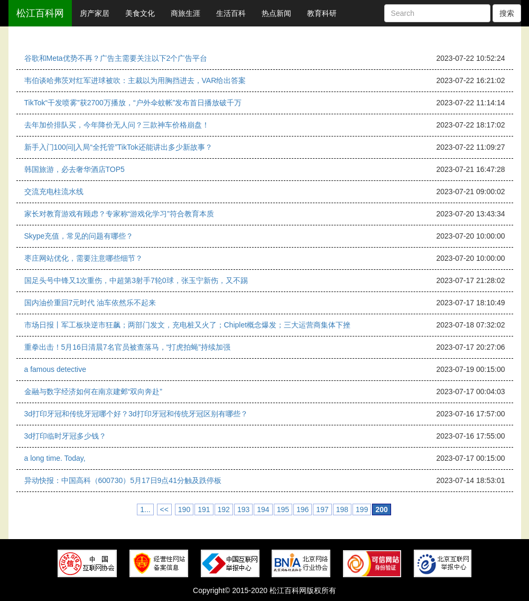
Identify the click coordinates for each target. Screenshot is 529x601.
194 (263, 509)
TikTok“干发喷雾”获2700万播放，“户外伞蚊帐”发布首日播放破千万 (133, 102)
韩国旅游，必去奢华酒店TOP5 (74, 169)
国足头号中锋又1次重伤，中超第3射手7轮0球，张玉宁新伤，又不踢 (136, 280)
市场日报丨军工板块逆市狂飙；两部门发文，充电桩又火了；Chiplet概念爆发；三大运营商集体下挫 (187, 325)
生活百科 (231, 13)
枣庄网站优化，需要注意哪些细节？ (83, 258)
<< (164, 509)
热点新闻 (276, 13)
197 (322, 509)
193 (243, 509)
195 (283, 509)
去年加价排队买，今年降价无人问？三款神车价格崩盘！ (116, 125)
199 (362, 509)
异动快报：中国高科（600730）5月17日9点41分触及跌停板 (122, 480)
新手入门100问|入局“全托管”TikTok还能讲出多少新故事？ (118, 147)
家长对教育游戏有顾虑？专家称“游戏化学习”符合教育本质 (119, 214)
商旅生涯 (185, 13)
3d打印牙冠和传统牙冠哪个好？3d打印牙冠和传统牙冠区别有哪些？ (136, 413)
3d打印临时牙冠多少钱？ (65, 436)
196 (302, 509)
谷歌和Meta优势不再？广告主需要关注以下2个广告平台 (116, 58)
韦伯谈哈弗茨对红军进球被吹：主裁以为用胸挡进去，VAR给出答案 (135, 80)
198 (342, 509)
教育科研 (322, 13)
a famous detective (55, 369)
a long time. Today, (55, 458)
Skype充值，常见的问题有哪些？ (79, 236)
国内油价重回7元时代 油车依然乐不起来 (90, 302)
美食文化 (140, 13)
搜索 (506, 13)
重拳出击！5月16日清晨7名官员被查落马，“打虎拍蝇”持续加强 (127, 347)
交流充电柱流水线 (53, 191)
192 (224, 509)
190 (184, 509)
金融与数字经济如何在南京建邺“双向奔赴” (93, 391)
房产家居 (94, 13)
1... (145, 509)
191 (204, 509)
